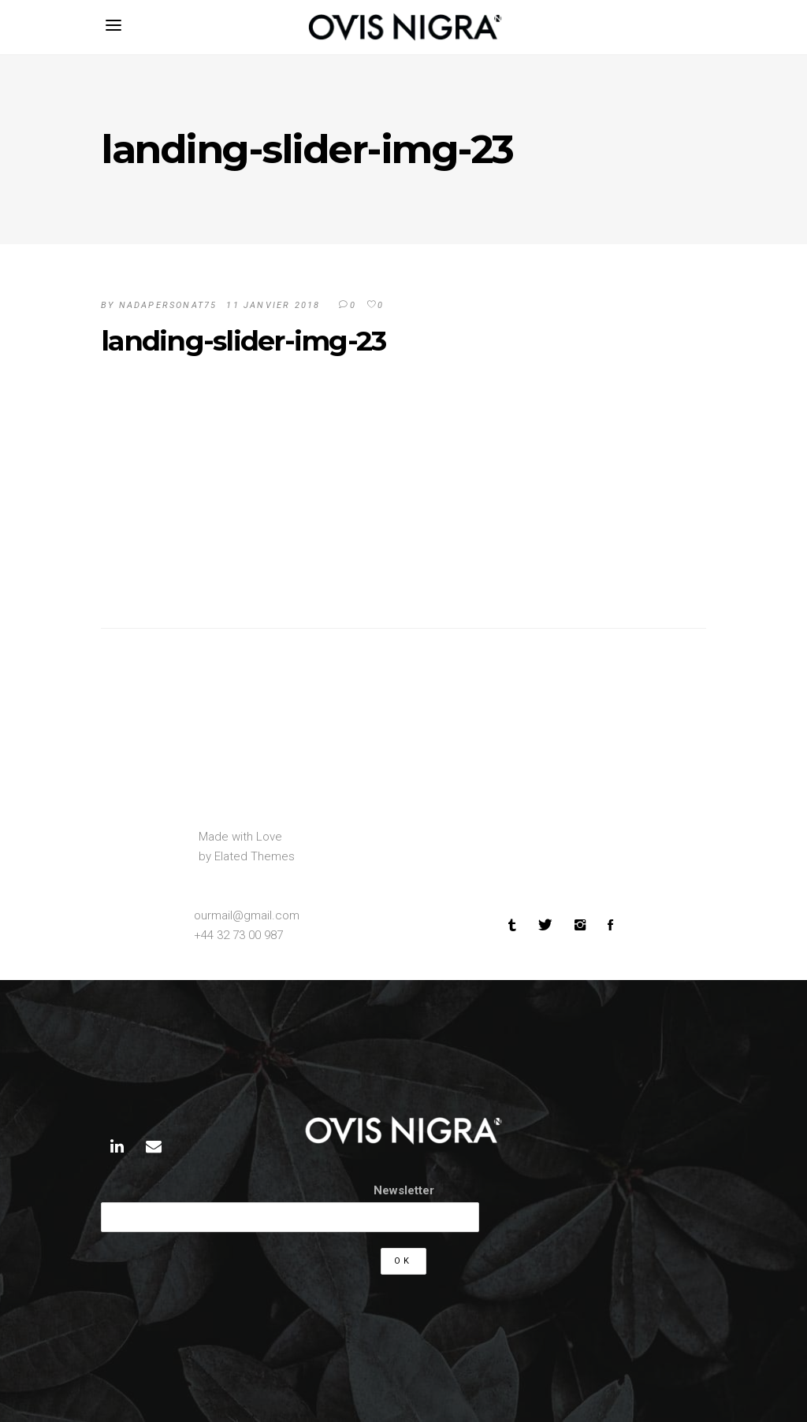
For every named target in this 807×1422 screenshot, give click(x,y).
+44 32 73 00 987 (238, 935)
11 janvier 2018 (273, 305)
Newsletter (404, 1190)
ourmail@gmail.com (246, 915)
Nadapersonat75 (168, 305)
